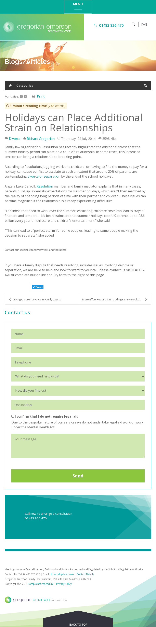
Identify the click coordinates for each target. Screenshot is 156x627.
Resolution (45, 186)
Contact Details (85, 574)
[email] (144, 24)
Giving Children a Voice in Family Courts (35, 299)
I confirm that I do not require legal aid (44, 416)
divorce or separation (44, 176)
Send (78, 476)
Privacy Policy (64, 584)
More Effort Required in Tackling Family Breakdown (114, 299)
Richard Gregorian (41, 138)
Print (40, 96)
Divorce (15, 138)
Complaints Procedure (41, 584)
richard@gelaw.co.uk (62, 574)
